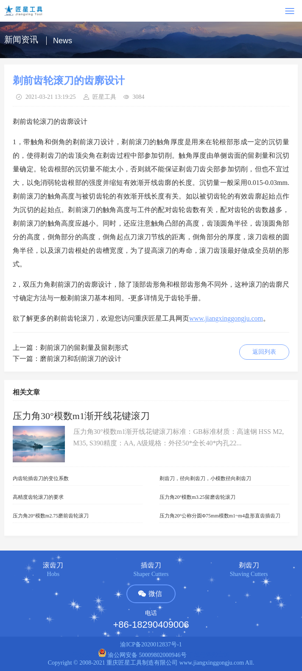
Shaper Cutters (151, 574)
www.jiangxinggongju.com (226, 318)
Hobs (53, 574)
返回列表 (264, 352)
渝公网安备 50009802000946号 (142, 655)
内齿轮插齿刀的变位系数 (41, 478)
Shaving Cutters (249, 574)
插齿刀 (151, 565)
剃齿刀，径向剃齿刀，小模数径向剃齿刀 (205, 478)
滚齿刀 (53, 565)
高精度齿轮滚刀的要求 (38, 497)
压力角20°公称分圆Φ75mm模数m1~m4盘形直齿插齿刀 (219, 516)
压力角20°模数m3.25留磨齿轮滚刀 (197, 497)
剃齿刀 (249, 565)
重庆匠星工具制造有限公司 (142, 663)
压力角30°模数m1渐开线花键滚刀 (81, 416)
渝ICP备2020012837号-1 (151, 644)
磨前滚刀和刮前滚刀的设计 (80, 358)
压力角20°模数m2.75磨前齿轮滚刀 (51, 516)
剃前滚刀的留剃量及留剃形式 (84, 347)
